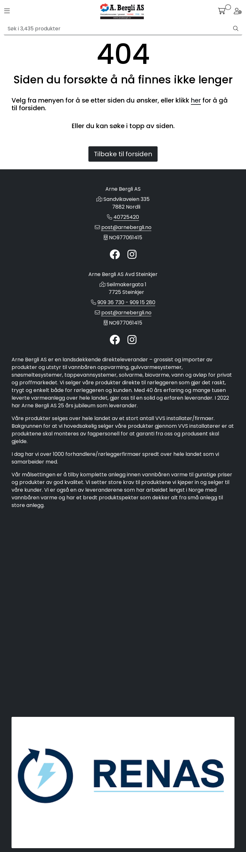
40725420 (126, 217)
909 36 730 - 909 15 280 (126, 302)
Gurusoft (123, 840)
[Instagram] (131, 254)
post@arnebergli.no (126, 227)
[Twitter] (115, 254)
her (196, 100)
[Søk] (117, 28)
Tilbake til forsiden (123, 154)
